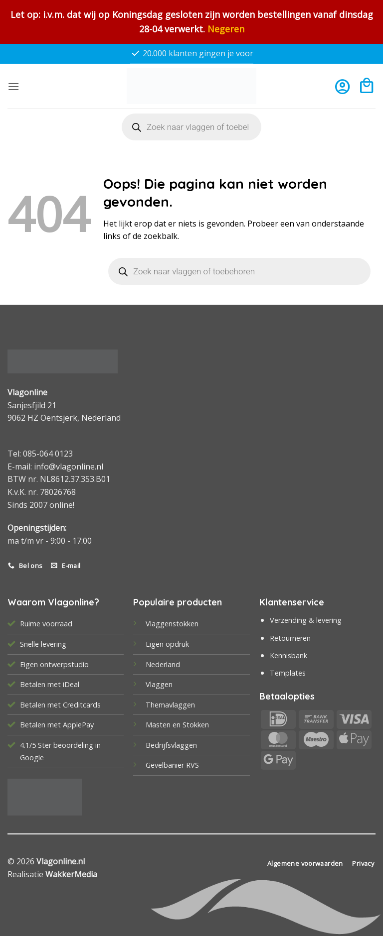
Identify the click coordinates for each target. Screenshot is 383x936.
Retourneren (290, 638)
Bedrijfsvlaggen (171, 745)
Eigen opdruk (167, 644)
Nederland (163, 664)
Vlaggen (159, 684)
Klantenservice (291, 602)
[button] (13, 86)
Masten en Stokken (177, 724)
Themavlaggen (170, 704)
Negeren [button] (225, 29)
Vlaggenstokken (172, 623)
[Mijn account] (342, 86)
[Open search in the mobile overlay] (191, 127)
